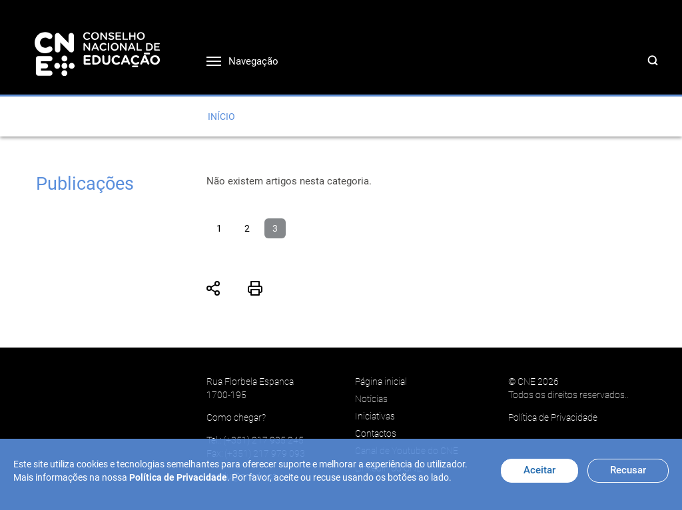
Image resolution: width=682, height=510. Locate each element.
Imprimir (255, 288)
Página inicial (381, 381)
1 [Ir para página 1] (219, 228)
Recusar (628, 470)
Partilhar (213, 288)
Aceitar (539, 470)
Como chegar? (236, 417)
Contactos (375, 433)
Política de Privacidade (552, 417)
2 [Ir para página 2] (247, 228)
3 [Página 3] (275, 228)
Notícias (371, 398)
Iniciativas (375, 416)
